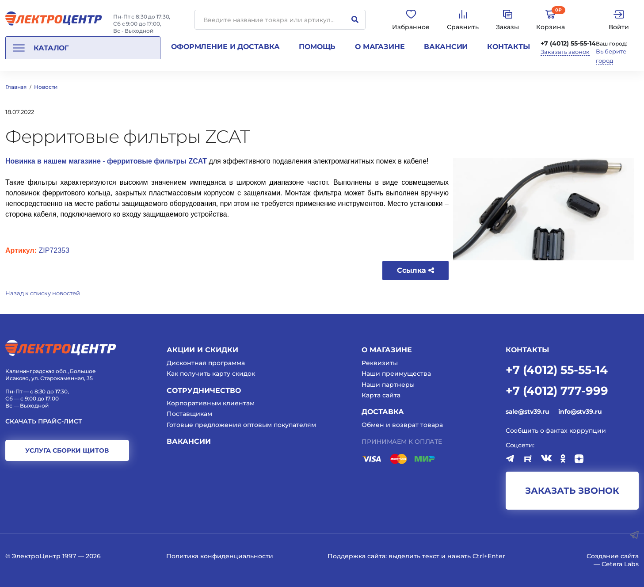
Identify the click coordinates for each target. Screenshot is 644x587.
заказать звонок (572, 490)
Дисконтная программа (206, 363)
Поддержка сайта (356, 556)
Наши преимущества (396, 373)
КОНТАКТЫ (527, 350)
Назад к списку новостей (42, 293)
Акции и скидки (202, 350)
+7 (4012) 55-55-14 (568, 43)
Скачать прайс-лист (43, 421)
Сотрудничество (204, 390)
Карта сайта (381, 395)
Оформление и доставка (225, 46)
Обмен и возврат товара (402, 425)
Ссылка (415, 270)
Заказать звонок (565, 52)
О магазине (380, 46)
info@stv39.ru (580, 411)
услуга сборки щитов (67, 450)
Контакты (508, 46)
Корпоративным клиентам (211, 403)
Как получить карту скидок (211, 373)
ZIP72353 (53, 250)
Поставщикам (189, 414)
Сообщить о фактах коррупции (556, 431)
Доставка (383, 412)
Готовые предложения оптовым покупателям (241, 425)
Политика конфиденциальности (219, 556)
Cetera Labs (620, 564)
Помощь (317, 46)
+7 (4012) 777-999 (557, 390)
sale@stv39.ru (527, 411)
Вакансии (446, 46)
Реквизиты (380, 363)
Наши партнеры (388, 385)
